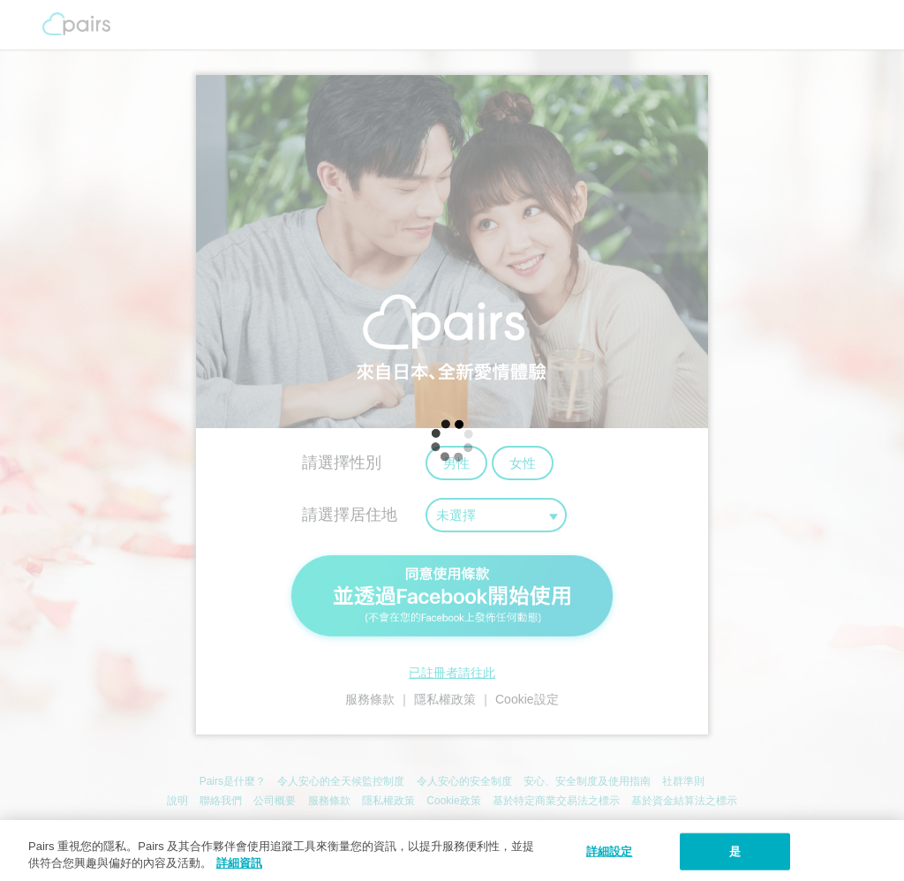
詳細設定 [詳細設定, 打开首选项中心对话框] (609, 851)
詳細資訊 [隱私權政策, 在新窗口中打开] (239, 863)
